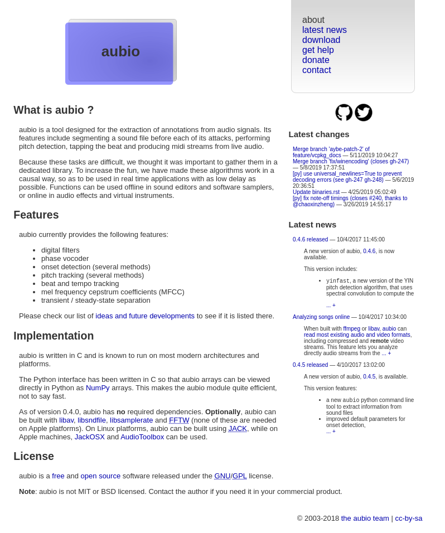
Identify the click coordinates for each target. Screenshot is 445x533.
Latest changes (319, 134)
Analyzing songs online (321, 318)
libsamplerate (131, 420)
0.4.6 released (310, 239)
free (58, 476)
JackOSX (90, 437)
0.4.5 (369, 378)
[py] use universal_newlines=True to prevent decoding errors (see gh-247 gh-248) (347, 177)
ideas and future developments (145, 316)
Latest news (313, 224)
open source (101, 476)
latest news (324, 30)
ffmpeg (352, 330)
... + (331, 306)
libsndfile (92, 420)
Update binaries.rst (316, 192)
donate (316, 60)
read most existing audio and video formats (357, 336)
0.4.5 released (310, 366)
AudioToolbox (142, 437)
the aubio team (365, 518)
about (313, 20)
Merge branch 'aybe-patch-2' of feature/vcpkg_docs (331, 152)
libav (373, 330)
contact (316, 70)
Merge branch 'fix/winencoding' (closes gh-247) (351, 161)
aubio (120, 51)
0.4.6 (369, 251)
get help (318, 50)
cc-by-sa (408, 518)
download (321, 40)
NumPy (98, 388)
